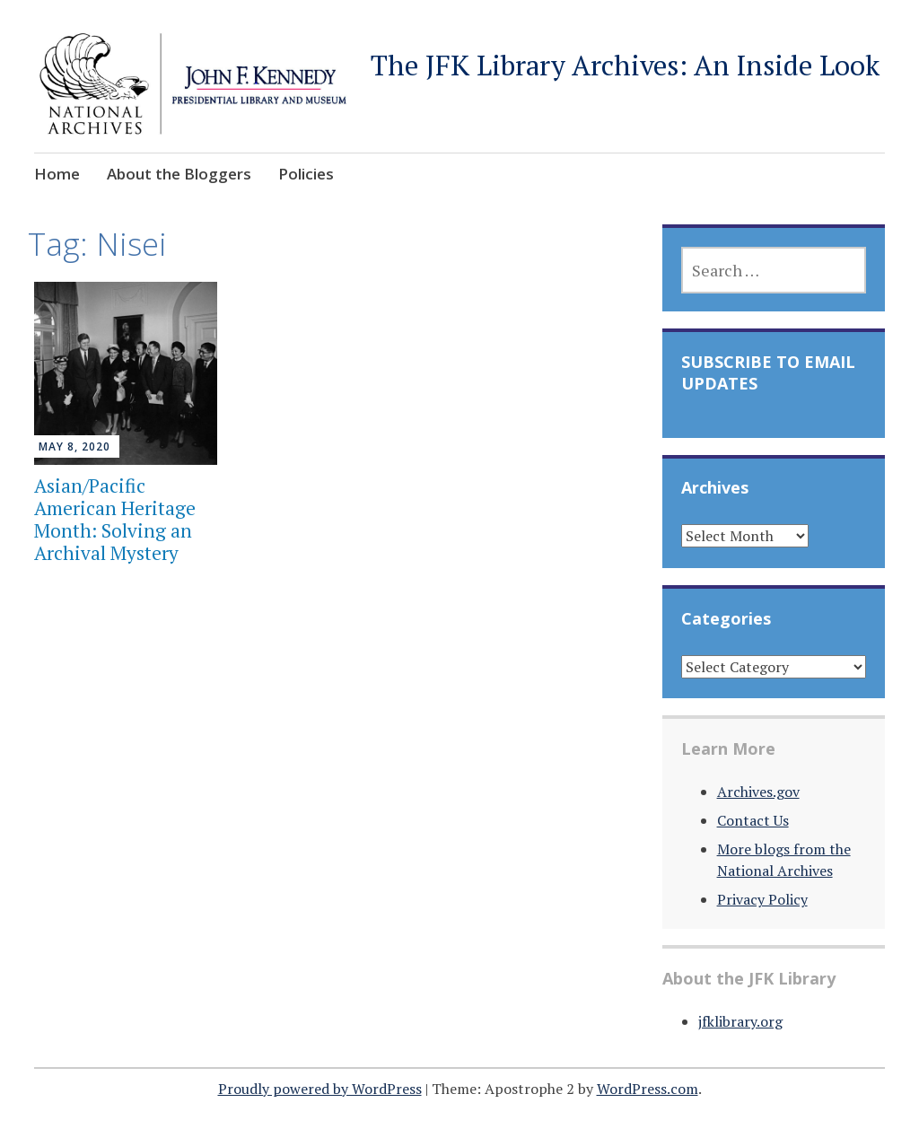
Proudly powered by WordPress (320, 1088)
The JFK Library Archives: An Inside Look (625, 65)
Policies (306, 173)
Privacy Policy (762, 899)
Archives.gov (758, 791)
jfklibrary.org (740, 1021)
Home (57, 173)
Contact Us (753, 820)
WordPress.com (647, 1088)
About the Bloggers (179, 173)
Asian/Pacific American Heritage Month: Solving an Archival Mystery (115, 519)
